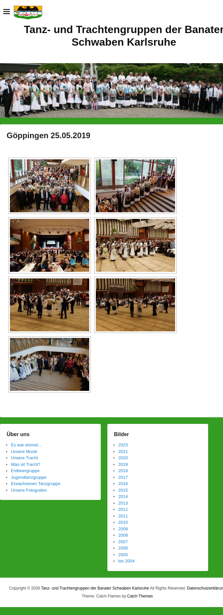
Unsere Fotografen (29, 490)
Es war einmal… (26, 444)
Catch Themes (140, 596)
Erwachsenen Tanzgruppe (35, 483)
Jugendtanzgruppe (29, 477)
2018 (123, 470)
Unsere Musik (24, 451)
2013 (123, 503)
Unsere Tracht (24, 457)
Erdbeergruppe (25, 470)
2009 (123, 528)
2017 (123, 477)
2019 (123, 464)
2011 (123, 515)
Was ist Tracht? (25, 464)
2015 (123, 490)
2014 (123, 496)
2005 (123, 554)
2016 (123, 483)
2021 (123, 451)
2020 (123, 457)
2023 (123, 444)
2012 (123, 509)
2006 (123, 548)
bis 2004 (126, 560)
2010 (123, 522)
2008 (123, 535)
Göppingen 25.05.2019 (48, 135)
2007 (123, 541)
